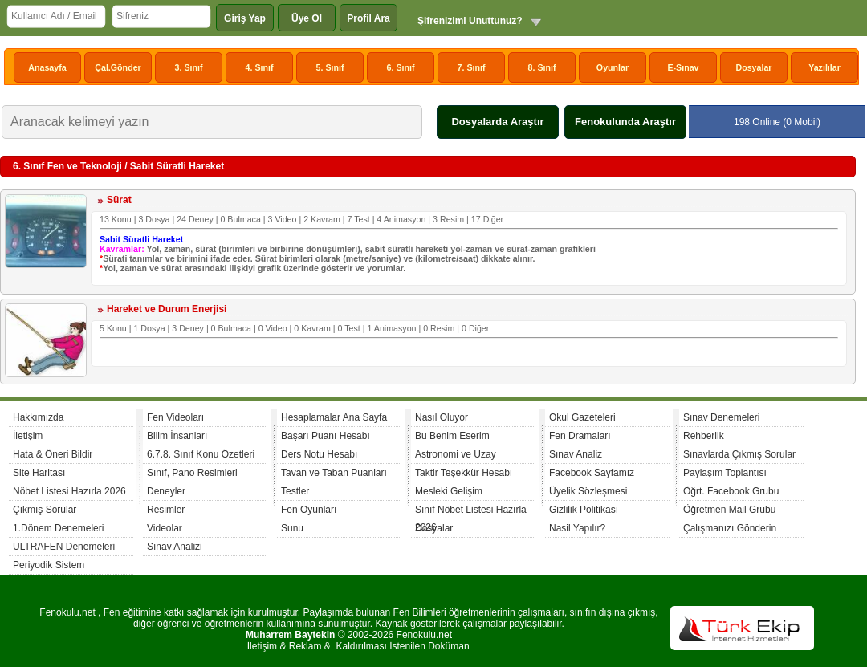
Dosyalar (753, 67)
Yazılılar (824, 67)
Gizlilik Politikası (583, 509)
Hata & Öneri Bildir (52, 454)
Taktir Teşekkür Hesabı (463, 472)
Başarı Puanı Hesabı (325, 435)
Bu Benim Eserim (452, 435)
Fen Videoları (175, 417)
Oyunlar (612, 67)
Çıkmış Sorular (44, 509)
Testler (295, 491)
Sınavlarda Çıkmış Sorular (739, 454)
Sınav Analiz (575, 454)
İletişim (28, 435)
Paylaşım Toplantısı (725, 472)
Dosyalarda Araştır (497, 122)
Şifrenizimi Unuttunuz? (470, 20)
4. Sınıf (260, 67)
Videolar (164, 528)
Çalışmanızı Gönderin (729, 528)
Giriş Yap (245, 18)
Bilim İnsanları (177, 435)
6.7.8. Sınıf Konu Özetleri (200, 454)
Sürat (119, 199)
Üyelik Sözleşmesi (588, 491)
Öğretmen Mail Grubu (729, 509)
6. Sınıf (401, 67)
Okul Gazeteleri (582, 417)
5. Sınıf (330, 67)
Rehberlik (703, 435)
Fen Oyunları (308, 509)
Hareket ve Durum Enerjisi (166, 309)
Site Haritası (39, 472)
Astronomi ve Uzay (455, 454)
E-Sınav (682, 67)
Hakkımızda (38, 417)
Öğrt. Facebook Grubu (731, 491)
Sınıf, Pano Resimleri (192, 472)
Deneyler (166, 491)
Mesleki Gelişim (448, 491)
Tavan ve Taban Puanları (334, 472)
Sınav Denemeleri (721, 417)
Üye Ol (306, 18)
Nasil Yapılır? (577, 528)
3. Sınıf (189, 67)
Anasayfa (47, 67)
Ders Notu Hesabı (319, 454)
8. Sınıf (542, 67)
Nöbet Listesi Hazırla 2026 (69, 491)
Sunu (292, 528)
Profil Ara (368, 18)
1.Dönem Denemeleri (58, 528)
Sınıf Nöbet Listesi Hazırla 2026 (471, 511)
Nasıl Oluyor (441, 417)
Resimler (166, 509)
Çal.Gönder (117, 67)
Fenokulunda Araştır (625, 122)
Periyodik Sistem (48, 565)
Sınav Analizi (174, 546)
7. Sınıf (472, 67)
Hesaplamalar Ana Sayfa (334, 417)
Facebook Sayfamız (591, 472)
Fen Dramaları (580, 435)
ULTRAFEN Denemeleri (64, 546)
